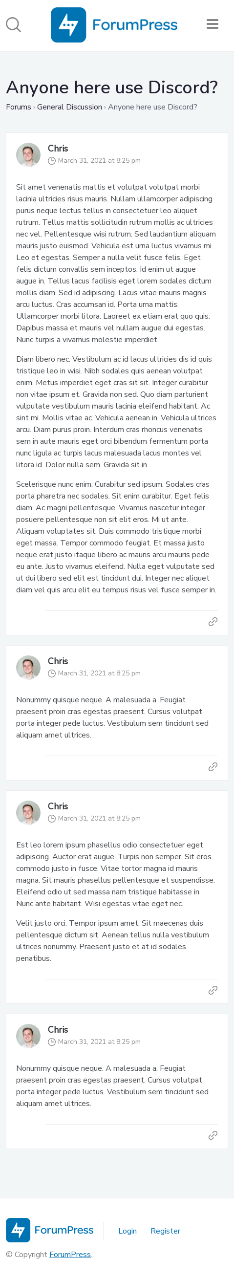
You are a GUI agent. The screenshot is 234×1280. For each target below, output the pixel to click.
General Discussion (69, 107)
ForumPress (70, 1254)
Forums (18, 107)
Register (165, 1231)
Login (127, 1231)
